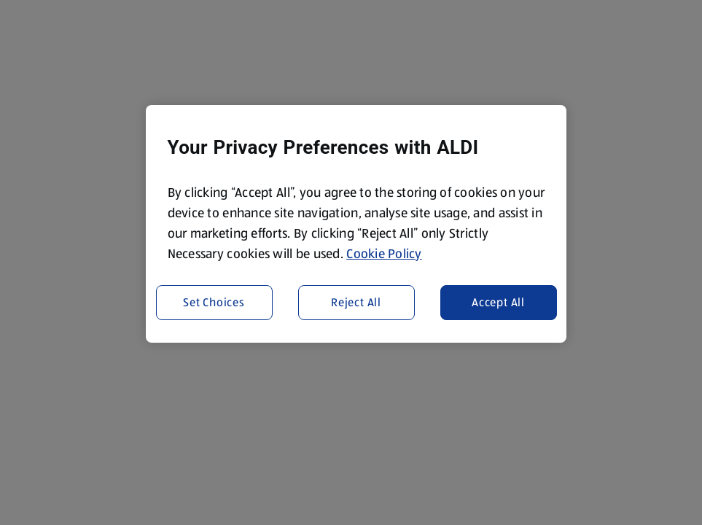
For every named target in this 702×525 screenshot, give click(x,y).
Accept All (498, 302)
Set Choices (214, 302)
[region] (356, 224)
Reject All (356, 302)
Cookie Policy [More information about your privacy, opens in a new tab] (384, 253)
